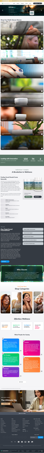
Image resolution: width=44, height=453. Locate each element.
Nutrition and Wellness (15, 425)
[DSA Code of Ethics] (25, 431)
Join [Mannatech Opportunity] (30, 3)
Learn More (5, 403)
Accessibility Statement (27, 451)
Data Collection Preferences (34, 451)
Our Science (2, 421)
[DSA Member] (23, 431)
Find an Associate (25, 425)
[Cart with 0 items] (41, 3)
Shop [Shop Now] (14, 3)
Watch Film (28, 196)
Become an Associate (26, 420)
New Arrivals (14, 421)
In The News (2, 430)
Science (22, 3)
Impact (18, 3)
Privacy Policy (19, 451)
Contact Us (36, 425)
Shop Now (37, 196)
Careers (2, 428)
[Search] (34, 3)
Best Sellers (13, 422)
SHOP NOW (21, 381)
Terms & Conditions (23, 451)
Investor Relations (3, 432)
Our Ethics (2, 424)
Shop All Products (14, 430)
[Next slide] (41, 10)
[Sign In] (37, 3)
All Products (13, 420)
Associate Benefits (25, 421)
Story (26, 3)
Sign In (24, 426)
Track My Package (37, 420)
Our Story (2, 420)
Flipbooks (2, 429)
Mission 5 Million (3, 425)
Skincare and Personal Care (16, 429)
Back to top (22, 413)
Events (2, 426)
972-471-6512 (37, 429)
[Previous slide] (2, 10)
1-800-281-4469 (37, 424)
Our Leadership (3, 422)
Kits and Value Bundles (15, 424)
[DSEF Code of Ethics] (27, 431)
